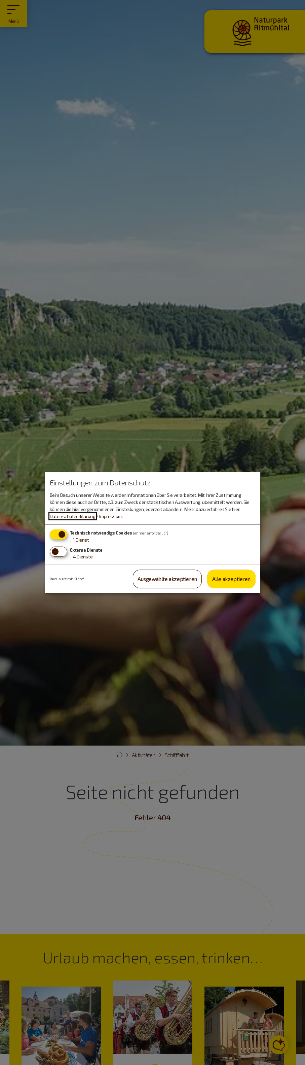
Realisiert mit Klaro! (67, 579)
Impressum (110, 516)
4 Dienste (81, 556)
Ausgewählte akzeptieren (167, 579)
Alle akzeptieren (231, 579)
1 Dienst (79, 540)
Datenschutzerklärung (73, 516)
